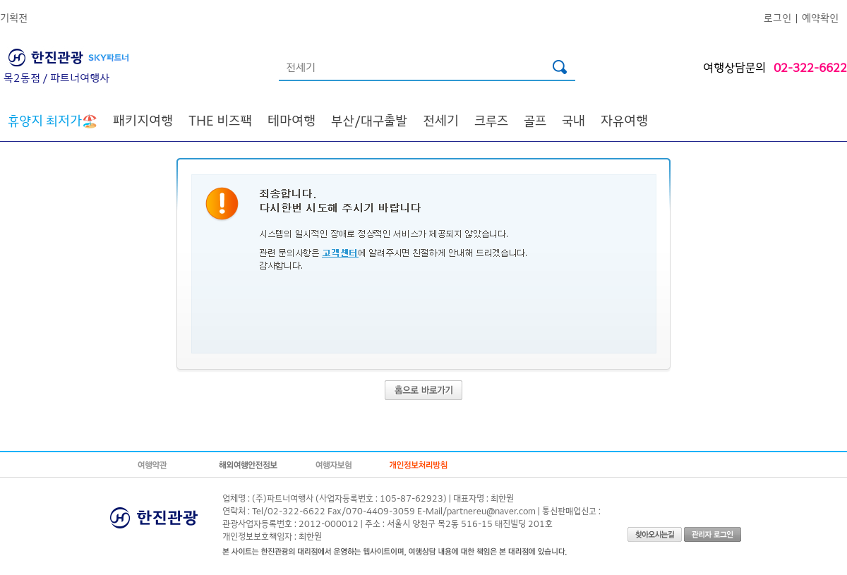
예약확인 (820, 17)
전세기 (441, 120)
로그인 (777, 17)
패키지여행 (143, 120)
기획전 (14, 17)
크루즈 (491, 120)
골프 (535, 120)
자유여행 (624, 120)
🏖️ (52, 120)
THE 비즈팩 (220, 120)
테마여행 (292, 120)
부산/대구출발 (369, 120)
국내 (573, 120)
